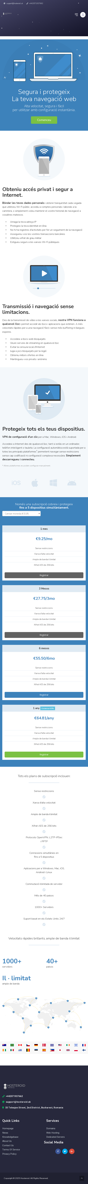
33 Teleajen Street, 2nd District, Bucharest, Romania (32, 1107)
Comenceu (44, 120)
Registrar (44, 575)
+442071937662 (34, 3)
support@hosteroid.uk (13, 3)
